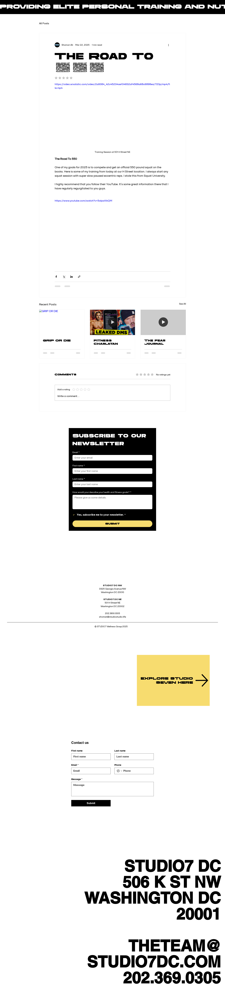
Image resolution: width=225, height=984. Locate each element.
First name (78, 465)
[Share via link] (79, 276)
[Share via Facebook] (56, 276)
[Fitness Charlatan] (112, 322)
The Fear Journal (154, 342)
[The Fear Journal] (163, 322)
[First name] (111, 471)
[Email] (111, 458)
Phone (117, 765)
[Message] (112, 789)
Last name (78, 479)
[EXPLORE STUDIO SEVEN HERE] (173, 680)
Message (76, 779)
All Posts (44, 23)
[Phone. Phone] (137, 771)
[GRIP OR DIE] (61, 322)
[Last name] (111, 484)
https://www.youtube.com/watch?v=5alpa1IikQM (83, 200)
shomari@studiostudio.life (112, 617)
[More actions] (168, 45)
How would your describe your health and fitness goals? (101, 492)
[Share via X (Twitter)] (63, 276)
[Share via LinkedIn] (71, 276)
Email (76, 452)
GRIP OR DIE (57, 340)
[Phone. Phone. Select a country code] (119, 771)
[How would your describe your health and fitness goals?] (112, 502)
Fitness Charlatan (106, 342)
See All (182, 304)
